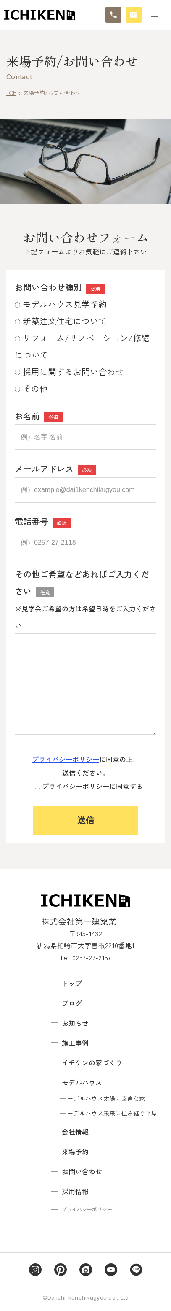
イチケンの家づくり (92, 1062)
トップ (72, 983)
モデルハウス (82, 1082)
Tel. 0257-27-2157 (85, 957)
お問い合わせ (82, 1171)
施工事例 (75, 1043)
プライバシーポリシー (65, 759)
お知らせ (75, 1023)
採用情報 (75, 1191)
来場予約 (75, 1151)
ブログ (72, 1003)
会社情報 (75, 1132)
